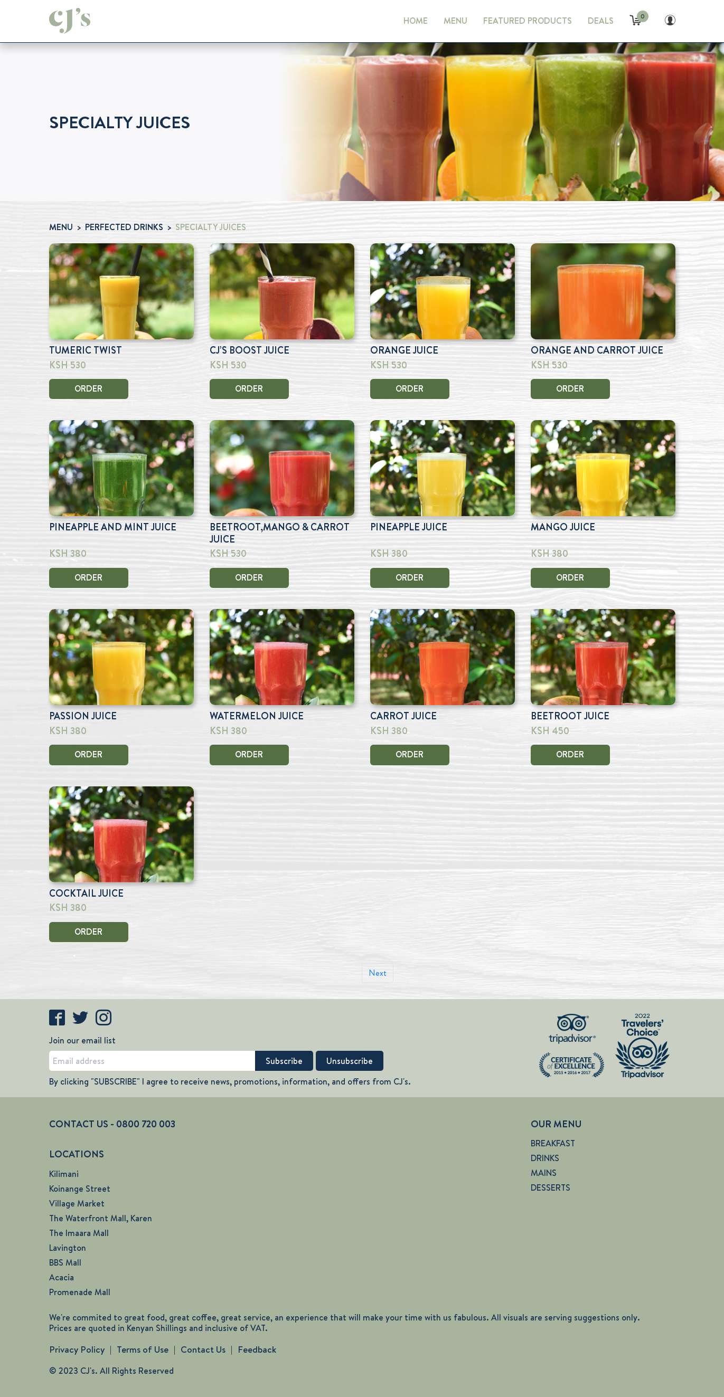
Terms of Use (142, 1349)
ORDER (88, 389)
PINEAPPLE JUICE (408, 527)
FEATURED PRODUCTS (527, 21)
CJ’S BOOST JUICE (249, 350)
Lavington (67, 1247)
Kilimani (64, 1174)
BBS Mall (65, 1262)
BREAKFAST (553, 1143)
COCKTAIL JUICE (86, 893)
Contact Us (203, 1349)
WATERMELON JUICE (257, 716)
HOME (415, 21)
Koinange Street (79, 1188)
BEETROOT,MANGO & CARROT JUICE (280, 533)
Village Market (77, 1203)
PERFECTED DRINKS (124, 227)
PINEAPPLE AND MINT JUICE (112, 527)
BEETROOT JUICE (570, 716)
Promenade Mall (79, 1292)
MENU (455, 21)
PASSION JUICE (83, 716)
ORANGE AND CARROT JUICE (597, 350)
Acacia (61, 1277)
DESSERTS (550, 1187)
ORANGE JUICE (404, 350)
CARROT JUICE (403, 716)
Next (378, 973)
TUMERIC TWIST (85, 350)
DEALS (601, 21)
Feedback (257, 1349)
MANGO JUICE (563, 527)
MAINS (544, 1173)
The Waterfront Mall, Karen (100, 1218)
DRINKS (545, 1158)
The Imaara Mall (79, 1233)
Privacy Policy (77, 1349)
